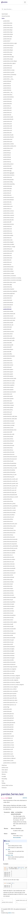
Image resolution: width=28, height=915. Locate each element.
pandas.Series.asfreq (8, 409)
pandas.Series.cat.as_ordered (9, 689)
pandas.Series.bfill (7, 347)
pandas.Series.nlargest (8, 242)
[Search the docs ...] (14, 9)
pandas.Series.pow (7, 123)
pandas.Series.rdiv (7, 132)
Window (4, 774)
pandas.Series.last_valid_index (10, 418)
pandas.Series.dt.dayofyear (9, 472)
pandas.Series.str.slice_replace (10, 622)
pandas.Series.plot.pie (8, 731)
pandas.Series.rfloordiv (8, 137)
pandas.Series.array (7, 25)
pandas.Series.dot (7, 166)
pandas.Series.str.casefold (9, 552)
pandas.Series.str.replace (8, 606)
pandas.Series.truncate (8, 331)
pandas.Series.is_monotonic (9, 275)
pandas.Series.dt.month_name (10, 523)
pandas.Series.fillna (7, 353)
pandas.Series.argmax (8, 376)
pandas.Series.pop (7, 101)
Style (3, 781)
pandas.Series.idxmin (8, 304)
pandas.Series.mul (7, 112)
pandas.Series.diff (7, 222)
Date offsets (4, 772)
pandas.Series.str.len (7, 586)
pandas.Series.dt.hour (8, 450)
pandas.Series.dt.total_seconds (10, 548)
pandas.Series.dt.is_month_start (10, 479)
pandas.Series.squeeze (8, 398)
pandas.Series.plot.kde (8, 727)
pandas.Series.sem (7, 255)
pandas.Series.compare (8, 405)
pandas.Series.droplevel (8, 289)
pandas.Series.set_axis (8, 324)
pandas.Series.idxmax (8, 302)
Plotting (3, 783)
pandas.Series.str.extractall (9, 572)
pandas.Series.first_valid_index (10, 416)
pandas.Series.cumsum (8, 217)
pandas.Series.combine (8, 143)
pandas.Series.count (7, 206)
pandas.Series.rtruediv (8, 135)
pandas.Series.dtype (7, 29)
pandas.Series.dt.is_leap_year (9, 492)
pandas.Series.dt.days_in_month (10, 497)
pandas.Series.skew (7, 257)
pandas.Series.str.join (8, 584)
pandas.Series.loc (7, 88)
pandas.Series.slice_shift (8, 434)
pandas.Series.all (7, 193)
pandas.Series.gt (7, 152)
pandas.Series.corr (7, 204)
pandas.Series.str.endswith (9, 568)
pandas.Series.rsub (7, 128)
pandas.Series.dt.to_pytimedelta (10, 546)
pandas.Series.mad (7, 228)
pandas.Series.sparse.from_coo (10, 702)
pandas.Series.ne (7, 159)
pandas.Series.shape (7, 32)
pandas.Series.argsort (8, 371)
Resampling (4, 778)
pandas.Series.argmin (8, 374)
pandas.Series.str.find (8, 575)
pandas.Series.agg (7, 170)
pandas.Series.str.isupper (8, 657)
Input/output (5, 14)
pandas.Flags (6, 707)
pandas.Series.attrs (7, 709)
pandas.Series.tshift (7, 432)
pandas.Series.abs (7, 190)
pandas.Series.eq (7, 161)
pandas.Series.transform (8, 175)
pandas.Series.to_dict (8, 740)
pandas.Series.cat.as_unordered (10, 691)
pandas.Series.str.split (8, 624)
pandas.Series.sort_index (8, 383)
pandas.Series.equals (8, 295)
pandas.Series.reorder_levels (9, 378)
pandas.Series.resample (8, 421)
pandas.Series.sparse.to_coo (9, 704)
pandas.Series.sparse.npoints (9, 693)
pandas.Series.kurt (7, 226)
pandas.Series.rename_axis (9, 318)
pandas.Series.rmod (7, 139)
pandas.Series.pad (7, 367)
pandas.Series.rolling (8, 181)
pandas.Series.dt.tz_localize (9, 508)
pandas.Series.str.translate (9, 637)
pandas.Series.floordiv (8, 119)
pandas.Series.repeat (8, 396)
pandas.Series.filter (7, 342)
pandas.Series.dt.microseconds (10, 539)
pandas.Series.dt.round (8, 517)
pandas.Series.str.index (8, 581)
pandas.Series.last (7, 309)
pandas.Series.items (7, 94)
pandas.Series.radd (7, 126)
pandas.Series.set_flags (8, 56)
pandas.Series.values (8, 27)
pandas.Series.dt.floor (8, 519)
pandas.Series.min (7, 237)
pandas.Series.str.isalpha (8, 648)
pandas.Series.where (8, 333)
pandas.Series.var (7, 264)
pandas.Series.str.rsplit (8, 626)
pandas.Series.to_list (7, 76)
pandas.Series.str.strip (8, 631)
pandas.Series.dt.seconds (9, 537)
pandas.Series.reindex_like (9, 313)
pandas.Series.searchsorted (9, 391)
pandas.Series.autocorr (8, 197)
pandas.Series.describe (8, 219)
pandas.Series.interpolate (9, 356)
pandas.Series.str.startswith (9, 628)
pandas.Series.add (7, 108)
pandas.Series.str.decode (8, 564)
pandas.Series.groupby (8, 179)
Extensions (4, 787)
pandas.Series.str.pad (8, 599)
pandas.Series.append (8, 403)
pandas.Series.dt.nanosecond (10, 459)
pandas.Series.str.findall (8, 577)
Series (3, 18)
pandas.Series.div (7, 114)
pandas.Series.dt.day (8, 447)
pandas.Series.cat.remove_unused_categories (13, 684)
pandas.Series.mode (7, 240)
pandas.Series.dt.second (8, 454)
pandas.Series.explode (8, 389)
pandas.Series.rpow (7, 141)
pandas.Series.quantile (8, 251)
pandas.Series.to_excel (8, 742)
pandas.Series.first (7, 298)
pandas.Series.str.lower (8, 590)
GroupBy (4, 776)
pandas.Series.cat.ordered (9, 671)
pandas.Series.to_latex (8, 760)
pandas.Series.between (8, 199)
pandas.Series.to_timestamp (9, 74)
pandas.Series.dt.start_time (9, 530)
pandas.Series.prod (7, 248)
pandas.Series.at (7, 83)
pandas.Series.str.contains (9, 559)
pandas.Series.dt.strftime (9, 514)
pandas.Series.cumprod (8, 215)
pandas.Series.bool (7, 67)
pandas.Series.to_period (8, 72)
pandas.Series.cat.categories (9, 669)
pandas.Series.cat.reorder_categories (11, 678)
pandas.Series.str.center (8, 557)
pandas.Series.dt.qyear (8, 528)
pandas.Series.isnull (7, 360)
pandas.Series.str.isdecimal (9, 664)
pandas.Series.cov (7, 208)
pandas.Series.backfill (8, 345)
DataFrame (4, 765)
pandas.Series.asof (7, 412)
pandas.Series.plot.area (8, 713)
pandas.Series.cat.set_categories (10, 686)
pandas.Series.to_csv (8, 738)
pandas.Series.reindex (8, 311)
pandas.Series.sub (7, 110)
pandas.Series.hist (7, 733)
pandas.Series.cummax (8, 210)
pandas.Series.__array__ (8, 79)
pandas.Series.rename (8, 316)
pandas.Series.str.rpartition (9, 615)
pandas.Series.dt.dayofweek (9, 465)
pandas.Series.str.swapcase (9, 633)
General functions (6, 16)
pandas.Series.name (7, 52)
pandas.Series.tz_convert (9, 423)
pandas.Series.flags (7, 54)
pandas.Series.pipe (7, 188)
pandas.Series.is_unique (8, 273)
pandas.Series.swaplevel (8, 385)
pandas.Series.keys (7, 99)
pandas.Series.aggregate (8, 172)
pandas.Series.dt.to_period (9, 503)
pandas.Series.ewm (7, 186)
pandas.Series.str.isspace (8, 653)
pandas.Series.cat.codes (8, 673)
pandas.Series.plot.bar (8, 716)
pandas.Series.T (6, 41)
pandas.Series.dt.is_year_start (10, 488)
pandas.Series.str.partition (9, 602)
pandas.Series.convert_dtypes (10, 61)
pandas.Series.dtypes (8, 50)
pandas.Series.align (7, 284)
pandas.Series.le (7, 155)
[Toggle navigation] (25, 2)
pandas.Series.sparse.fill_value (10, 698)
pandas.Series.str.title (8, 635)
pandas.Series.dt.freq (8, 501)
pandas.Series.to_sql (7, 751)
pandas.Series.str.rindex (8, 610)
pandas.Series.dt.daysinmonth (10, 494)
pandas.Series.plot (7, 711)
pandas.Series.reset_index (9, 320)
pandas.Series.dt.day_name (9, 526)
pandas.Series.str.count (8, 561)
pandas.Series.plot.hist (8, 724)
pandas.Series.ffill (7, 351)
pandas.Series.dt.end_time (9, 532)
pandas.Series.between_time (9, 429)
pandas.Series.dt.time (8, 438)
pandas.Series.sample (8, 322)
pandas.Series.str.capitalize (9, 550)
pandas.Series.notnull (8, 365)
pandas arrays (5, 767)
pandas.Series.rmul (7, 130)
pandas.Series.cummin (8, 213)
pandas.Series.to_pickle (8, 736)
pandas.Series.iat (7, 85)
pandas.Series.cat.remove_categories (11, 682)
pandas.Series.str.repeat (8, 604)
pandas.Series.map (7, 177)
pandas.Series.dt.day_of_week (10, 467)
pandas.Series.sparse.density (9, 695)
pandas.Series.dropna (8, 349)
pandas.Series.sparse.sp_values (10, 700)
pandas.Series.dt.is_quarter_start (10, 483)
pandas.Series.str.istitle (8, 660)
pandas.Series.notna (7, 362)
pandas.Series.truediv (8, 117)
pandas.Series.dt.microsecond (10, 456)
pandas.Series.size (7, 38)
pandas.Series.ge (7, 157)
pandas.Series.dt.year (8, 443)
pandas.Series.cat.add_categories (10, 680)
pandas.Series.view (7, 400)
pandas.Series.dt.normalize (9, 512)
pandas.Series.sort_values (9, 380)
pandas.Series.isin (7, 307)
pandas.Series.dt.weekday (9, 470)
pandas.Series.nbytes (8, 34)
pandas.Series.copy (7, 65)
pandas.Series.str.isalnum (9, 646)
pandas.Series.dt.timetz (8, 441)
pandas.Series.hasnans (8, 45)
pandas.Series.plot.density (9, 722)
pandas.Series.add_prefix (9, 338)
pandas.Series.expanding (8, 184)
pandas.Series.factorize (8, 224)
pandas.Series (6, 21)
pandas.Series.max (7, 231)
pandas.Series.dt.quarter (8, 476)
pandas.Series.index (7, 23)
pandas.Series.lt (6, 150)
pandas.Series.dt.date (8, 436)
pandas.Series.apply (7, 168)
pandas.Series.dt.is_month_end (10, 481)
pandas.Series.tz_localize (8, 425)
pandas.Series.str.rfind (8, 608)
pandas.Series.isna (7, 358)
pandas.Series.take (7, 327)
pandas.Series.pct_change (9, 246)
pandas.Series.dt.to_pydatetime (10, 505)
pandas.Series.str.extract (8, 570)
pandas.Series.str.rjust (8, 613)
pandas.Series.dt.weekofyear (9, 463)
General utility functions (7, 785)
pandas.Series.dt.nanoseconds (10, 541)
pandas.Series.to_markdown (9, 762)
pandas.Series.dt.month (8, 445)
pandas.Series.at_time (8, 427)
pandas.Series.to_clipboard (9, 758)
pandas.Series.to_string (8, 756)
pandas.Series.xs (7, 105)
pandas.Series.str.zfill (8, 644)
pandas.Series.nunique (8, 271)
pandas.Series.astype (8, 59)
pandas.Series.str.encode (8, 566)
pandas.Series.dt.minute (8, 452)
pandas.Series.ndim (7, 36)
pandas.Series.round (8, 148)
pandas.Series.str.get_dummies (10, 666)
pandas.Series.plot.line (8, 729)
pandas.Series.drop (7, 286)
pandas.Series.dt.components (10, 543)
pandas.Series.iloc (7, 90)
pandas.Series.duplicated (9, 293)
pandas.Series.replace (8, 369)
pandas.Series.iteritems (8, 97)
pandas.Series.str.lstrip (8, 593)
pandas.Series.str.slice (8, 619)
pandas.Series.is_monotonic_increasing (12, 278)
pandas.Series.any (7, 195)
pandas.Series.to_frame (8, 745)
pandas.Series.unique (8, 269)
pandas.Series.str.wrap (8, 642)
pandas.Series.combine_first (9, 146)
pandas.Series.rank (7, 253)
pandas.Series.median (8, 235)
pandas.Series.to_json (8, 753)
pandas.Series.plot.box (8, 720)
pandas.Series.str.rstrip (8, 617)
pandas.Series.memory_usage (10, 43)
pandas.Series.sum (7, 262)
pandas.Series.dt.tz (7, 499)
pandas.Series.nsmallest (8, 244)
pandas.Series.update (8, 407)
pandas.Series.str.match (8, 595)
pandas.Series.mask (7, 336)
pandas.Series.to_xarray (8, 747)
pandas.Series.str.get (8, 579)
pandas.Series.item (7, 103)
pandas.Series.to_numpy (8, 70)
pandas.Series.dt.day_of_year (9, 474)
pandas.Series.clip (7, 202)
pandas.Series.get (7, 81)
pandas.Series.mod (7, 121)
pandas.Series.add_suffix (8, 340)
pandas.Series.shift (7, 414)
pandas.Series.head (7, 300)
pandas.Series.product (8, 164)
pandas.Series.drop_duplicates (10, 291)
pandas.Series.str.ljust (8, 588)
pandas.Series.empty (8, 47)
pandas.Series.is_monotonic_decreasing (12, 280)
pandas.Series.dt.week (8, 461)
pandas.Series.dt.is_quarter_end (10, 485)
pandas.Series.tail (7, 329)
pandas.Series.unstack (8, 387)
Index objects (5, 769)
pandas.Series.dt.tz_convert (9, 510)
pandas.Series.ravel (7, 394)
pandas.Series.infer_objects (9, 63)
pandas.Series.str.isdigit (8, 651)
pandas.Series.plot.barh (8, 718)
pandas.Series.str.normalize (9, 597)
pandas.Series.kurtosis (8, 266)
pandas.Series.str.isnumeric (9, 662)
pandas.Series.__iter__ (8, 92)
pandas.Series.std (7, 260)
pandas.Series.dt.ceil (7, 521)
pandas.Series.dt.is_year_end (9, 490)
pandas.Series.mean (7, 233)
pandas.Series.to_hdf (8, 749)
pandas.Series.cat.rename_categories (11, 675)
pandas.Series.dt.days (8, 535)
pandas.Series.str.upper (8, 640)
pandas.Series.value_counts (9, 282)
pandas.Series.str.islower (8, 655)
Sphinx (9, 912)
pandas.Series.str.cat (8, 555)
